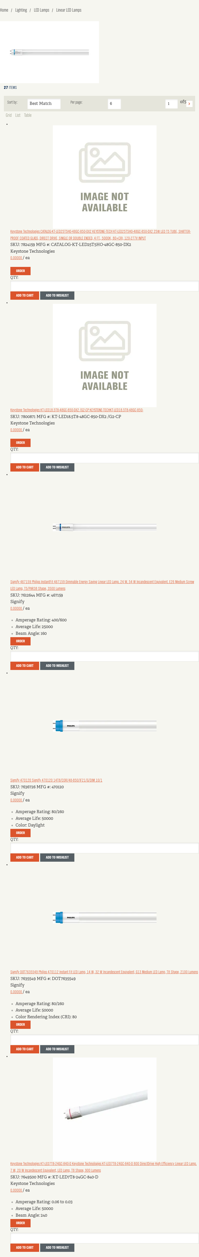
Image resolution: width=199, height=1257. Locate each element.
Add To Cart (24, 295)
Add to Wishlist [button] (57, 295)
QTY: (14, 278)
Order (20, 271)
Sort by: (12, 103)
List (17, 115)
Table (28, 115)
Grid (9, 115)
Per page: (76, 103)
